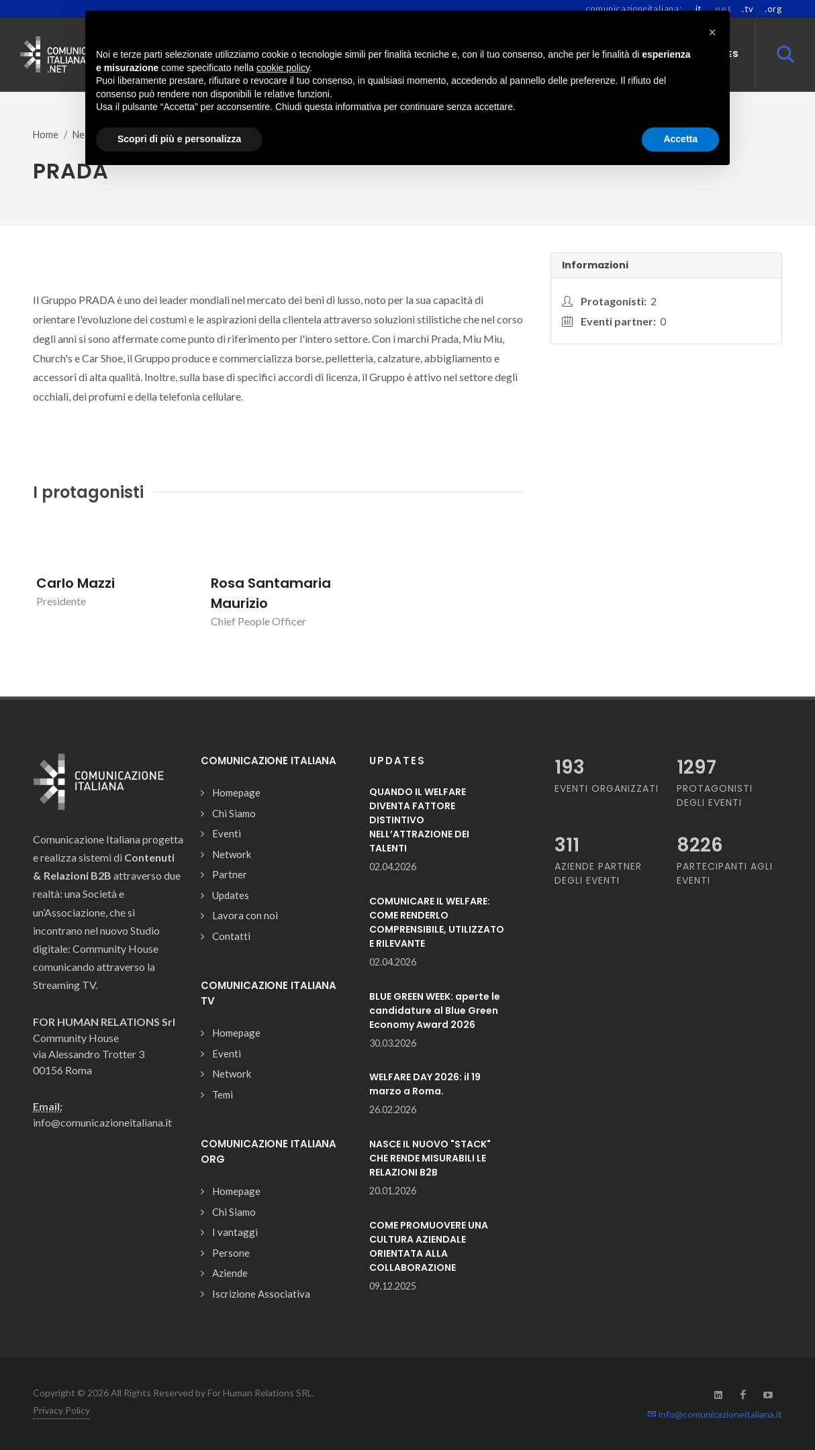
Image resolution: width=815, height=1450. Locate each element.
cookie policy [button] (282, 67)
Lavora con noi (245, 915)
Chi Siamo (234, 813)
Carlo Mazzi (75, 583)
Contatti (231, 936)
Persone (231, 1253)
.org (773, 8)
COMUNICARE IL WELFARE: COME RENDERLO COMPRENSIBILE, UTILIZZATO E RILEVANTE (436, 922)
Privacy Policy (61, 1410)
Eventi (226, 833)
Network (231, 854)
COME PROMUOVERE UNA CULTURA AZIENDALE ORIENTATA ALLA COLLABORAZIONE (428, 1246)
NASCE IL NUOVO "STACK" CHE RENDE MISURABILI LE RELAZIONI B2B (430, 1158)
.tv (747, 8)
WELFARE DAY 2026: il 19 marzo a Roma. (425, 1084)
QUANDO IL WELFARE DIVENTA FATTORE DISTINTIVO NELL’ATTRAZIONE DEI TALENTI (419, 820)
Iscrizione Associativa (261, 1294)
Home (45, 134)
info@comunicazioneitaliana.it (714, 1414)
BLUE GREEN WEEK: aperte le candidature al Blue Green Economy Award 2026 (434, 1010)
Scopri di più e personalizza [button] (179, 139)
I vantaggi (235, 1232)
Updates (230, 895)
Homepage (236, 792)
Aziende (230, 1273)
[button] (712, 32)
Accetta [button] (680, 139)
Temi (222, 1094)
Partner (229, 874)
